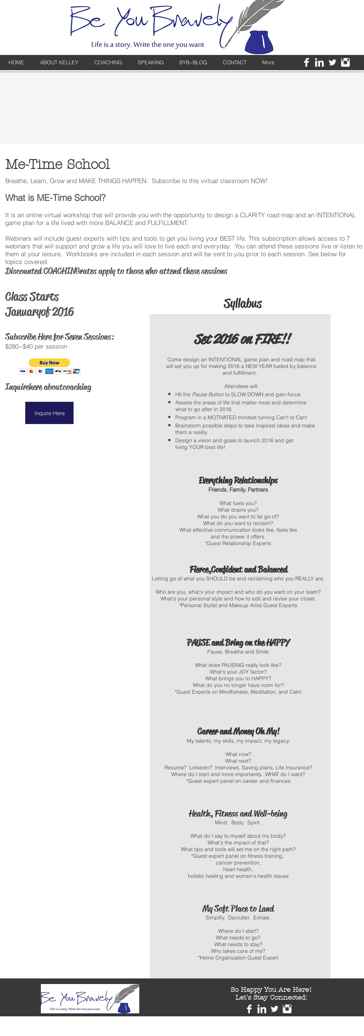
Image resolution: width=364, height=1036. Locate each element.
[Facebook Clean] (306, 62)
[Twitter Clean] (332, 62)
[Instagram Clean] (345, 62)
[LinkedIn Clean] (319, 62)
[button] (49, 366)
